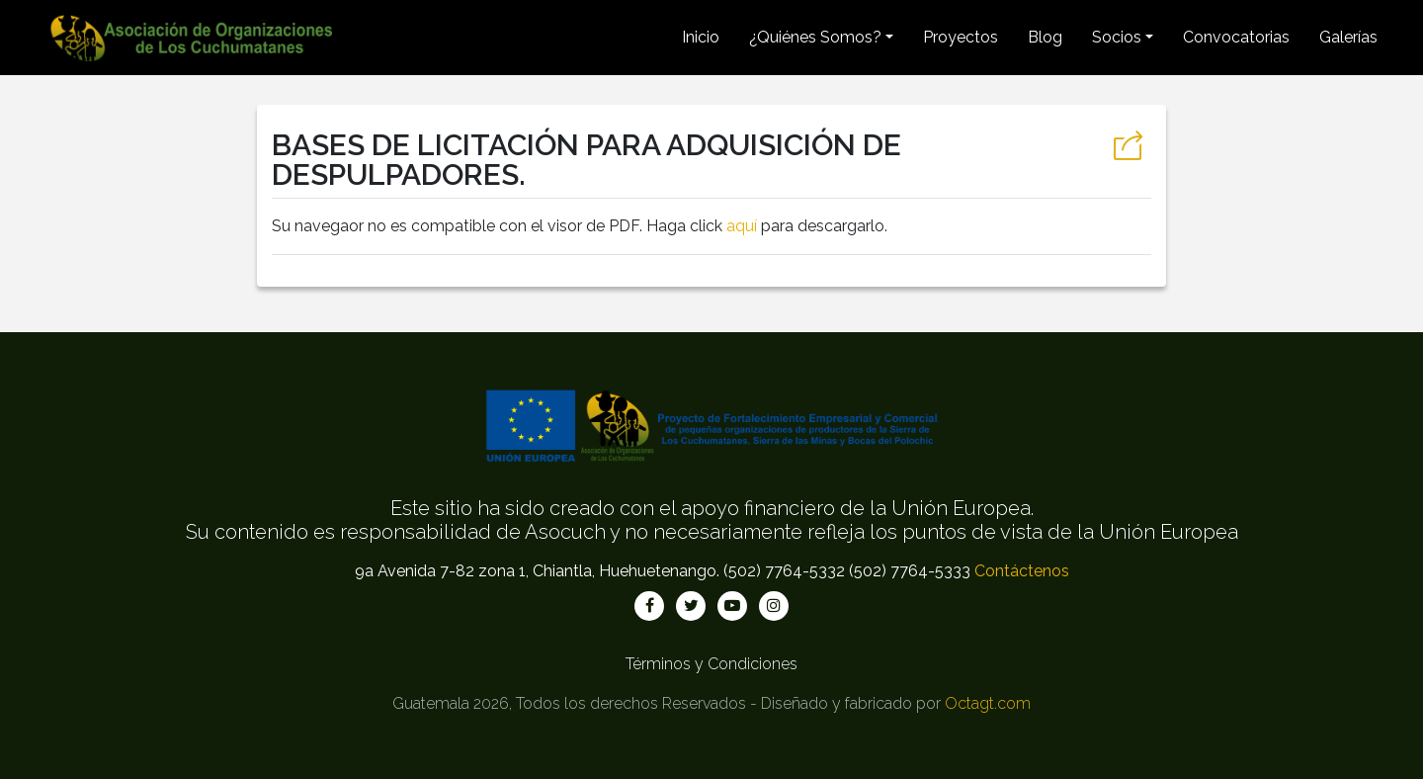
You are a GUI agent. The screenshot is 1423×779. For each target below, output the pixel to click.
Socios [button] (1116, 37)
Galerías (1348, 37)
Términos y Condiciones (711, 663)
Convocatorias (1236, 37)
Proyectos (960, 37)
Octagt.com (988, 703)
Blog (1045, 37)
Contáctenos (1021, 571)
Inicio (700, 37)
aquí (741, 225)
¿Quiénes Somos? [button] (815, 37)
